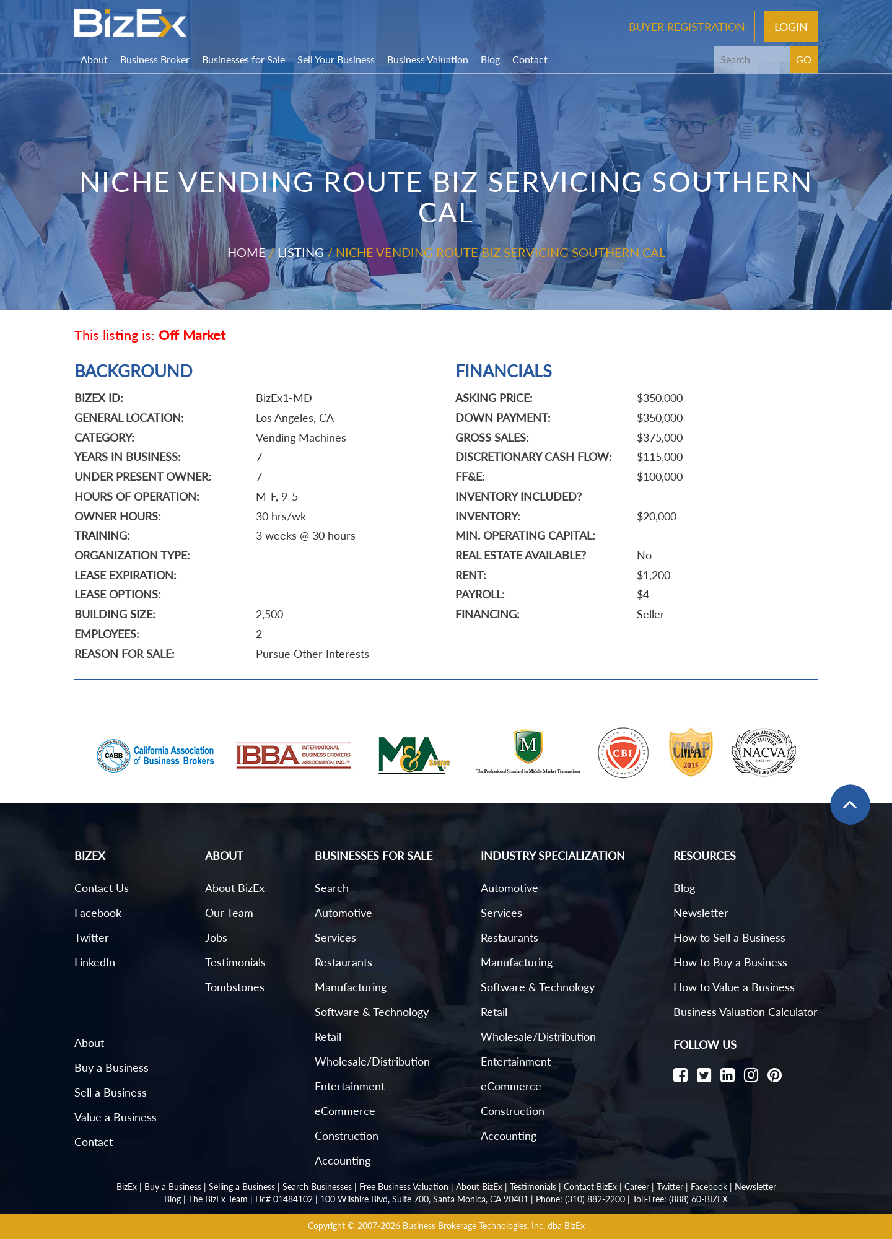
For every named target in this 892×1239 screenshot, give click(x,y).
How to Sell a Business (729, 937)
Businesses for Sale (243, 59)
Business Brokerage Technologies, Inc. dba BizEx (494, 1225)
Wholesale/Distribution (372, 1061)
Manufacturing (351, 987)
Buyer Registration (687, 26)
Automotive (343, 912)
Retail (328, 1036)
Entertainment (350, 1086)
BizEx (126, 1186)
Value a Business (115, 1117)
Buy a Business (111, 1067)
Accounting (342, 1160)
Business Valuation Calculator (745, 1011)
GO (803, 59)
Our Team (229, 912)
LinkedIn (94, 962)
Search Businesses (317, 1186)
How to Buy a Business (730, 962)
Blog (490, 59)
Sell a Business (110, 1092)
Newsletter (700, 912)
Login (791, 26)
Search (332, 888)
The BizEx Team (218, 1199)
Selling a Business (242, 1186)
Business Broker (155, 59)
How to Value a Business (734, 987)
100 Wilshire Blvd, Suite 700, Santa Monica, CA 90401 (424, 1199)
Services (335, 937)
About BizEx (235, 888)
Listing (301, 252)
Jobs (216, 937)
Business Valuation (427, 59)
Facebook (97, 912)
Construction (346, 1135)
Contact (530, 59)
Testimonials (235, 962)
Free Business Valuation (403, 1186)
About (94, 59)
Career (636, 1186)
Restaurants (343, 962)
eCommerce (345, 1111)
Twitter (91, 937)
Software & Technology (372, 1011)
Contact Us (101, 888)
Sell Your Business (336, 59)
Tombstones (235, 987)
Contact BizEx (590, 1186)
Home (246, 252)
